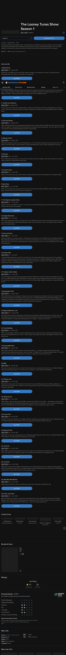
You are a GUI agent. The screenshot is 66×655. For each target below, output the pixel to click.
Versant (14, 638)
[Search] (64, 2)
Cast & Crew (18, 11)
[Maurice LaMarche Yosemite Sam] (45, 480)
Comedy (8, 587)
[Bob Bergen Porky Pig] (20, 480)
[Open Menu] (2, 2)
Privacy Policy (57, 638)
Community (29, 539)
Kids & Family (15, 587)
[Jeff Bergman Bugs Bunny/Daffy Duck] (7, 480)
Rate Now (37, 539)
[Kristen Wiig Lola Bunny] (58, 480)
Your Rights (51, 640)
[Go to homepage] (15, 2)
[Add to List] (20, 523)
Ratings (43, 11)
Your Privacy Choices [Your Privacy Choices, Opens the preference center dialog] (26, 652)
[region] (33, 645)
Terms (32, 638)
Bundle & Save (31, 11)
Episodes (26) (6, 11)
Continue (39, 652)
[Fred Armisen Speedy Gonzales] (32, 480)
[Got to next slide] (64, 480)
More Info (55, 11)
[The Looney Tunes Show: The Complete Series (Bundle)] (22, 502)
